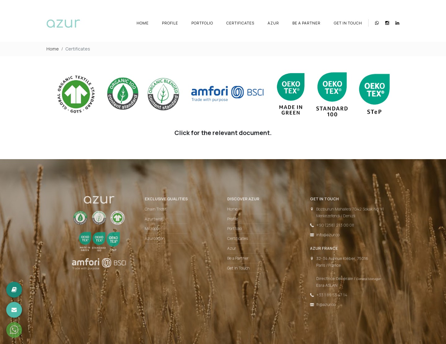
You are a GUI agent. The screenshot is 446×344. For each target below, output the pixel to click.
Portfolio (202, 23)
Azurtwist (160, 221)
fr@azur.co (316, 299)
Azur (273, 23)
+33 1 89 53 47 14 (322, 291)
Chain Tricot (162, 212)
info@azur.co (318, 236)
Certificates (240, 23)
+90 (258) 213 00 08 (325, 227)
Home (143, 23)
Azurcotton (161, 239)
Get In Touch (348, 23)
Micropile (159, 230)
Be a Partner (306, 23)
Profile (170, 23)
